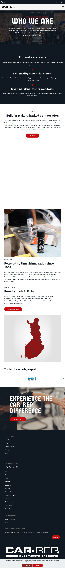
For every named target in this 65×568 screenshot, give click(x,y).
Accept (38, 565)
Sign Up (62, 2)
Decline (27, 565)
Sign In (56, 2)
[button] (5, 2)
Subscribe (56, 537)
